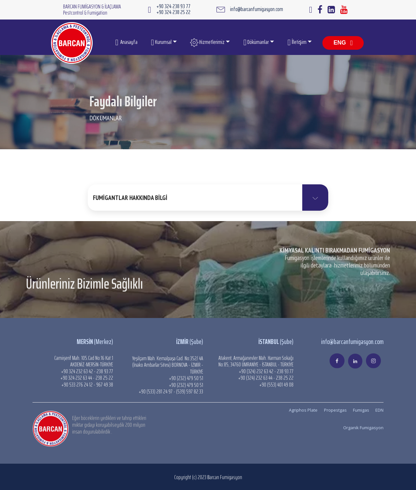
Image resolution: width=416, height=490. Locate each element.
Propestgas (335, 410)
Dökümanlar (256, 42)
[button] (208, 197)
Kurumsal (161, 42)
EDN (379, 410)
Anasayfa (126, 42)
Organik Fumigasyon (363, 427)
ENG (343, 42)
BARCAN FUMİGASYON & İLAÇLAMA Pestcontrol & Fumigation (92, 9)
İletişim (297, 42)
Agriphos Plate (303, 410)
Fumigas (361, 410)
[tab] (208, 197)
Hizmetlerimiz (207, 42)
